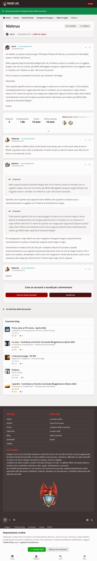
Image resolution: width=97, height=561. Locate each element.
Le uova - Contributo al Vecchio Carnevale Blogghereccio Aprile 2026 (43, 342)
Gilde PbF (11, 431)
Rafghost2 (16, 358)
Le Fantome (16, 344)
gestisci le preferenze (29, 542)
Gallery (9, 444)
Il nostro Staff (55, 431)
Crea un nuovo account (27, 295)
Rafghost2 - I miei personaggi (33, 358)
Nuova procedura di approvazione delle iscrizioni (24, 11)
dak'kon (14, 163)
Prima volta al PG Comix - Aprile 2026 (29, 328)
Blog (20, 372)
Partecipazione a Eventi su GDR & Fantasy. (39, 330)
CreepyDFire (16, 330)
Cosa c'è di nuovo (57, 423)
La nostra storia (56, 419)
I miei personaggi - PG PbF (24, 356)
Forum (9, 427)
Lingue (8, 527)
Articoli (9, 423)
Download (11, 440)
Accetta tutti (37, 549)
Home (9, 419)
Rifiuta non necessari (58, 549)
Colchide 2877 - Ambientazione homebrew (39, 344)
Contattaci (32, 527)
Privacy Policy (20, 527)
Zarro (12, 34)
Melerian (15, 139)
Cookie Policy (8, 542)
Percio (14, 372)
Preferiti (15, 370)
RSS (49, 527)
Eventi (52, 440)
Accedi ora (70, 295)
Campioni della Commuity (60, 427)
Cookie (41, 527)
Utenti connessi (56, 435)
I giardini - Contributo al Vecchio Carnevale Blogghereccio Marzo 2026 (44, 383)
